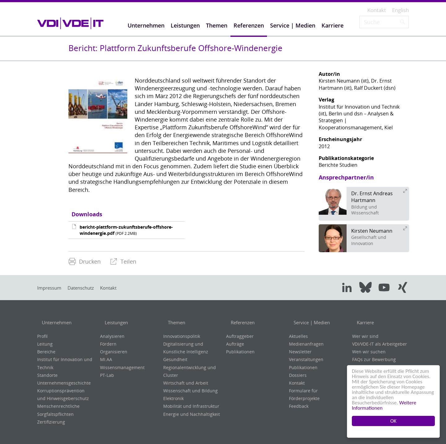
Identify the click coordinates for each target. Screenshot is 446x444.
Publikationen (240, 352)
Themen (173, 322)
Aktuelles (298, 336)
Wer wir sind (365, 336)
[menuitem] (84, 261)
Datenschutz (87, 287)
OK (393, 421)
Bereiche (46, 352)
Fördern (108, 344)
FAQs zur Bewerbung (374, 359)
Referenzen (240, 322)
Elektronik (173, 398)
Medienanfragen (306, 344)
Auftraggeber (240, 336)
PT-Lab (107, 375)
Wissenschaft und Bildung (190, 391)
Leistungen (114, 322)
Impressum (51, 287)
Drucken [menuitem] (84, 261)
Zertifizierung (51, 422)
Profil (42, 336)
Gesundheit (175, 359)
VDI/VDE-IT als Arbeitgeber (379, 344)
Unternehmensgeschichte (64, 383)
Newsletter (300, 352)
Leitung (45, 344)
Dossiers (298, 375)
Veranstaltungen (306, 359)
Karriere (362, 322)
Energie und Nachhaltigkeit (191, 414)
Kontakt (119, 287)
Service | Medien (309, 322)
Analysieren (112, 336)
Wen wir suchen (369, 352)
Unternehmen (54, 322)
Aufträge (235, 344)
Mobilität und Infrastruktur (191, 406)
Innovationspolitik (181, 336)
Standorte (47, 375)
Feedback (298, 406)
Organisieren (113, 352)
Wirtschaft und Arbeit (185, 383)
